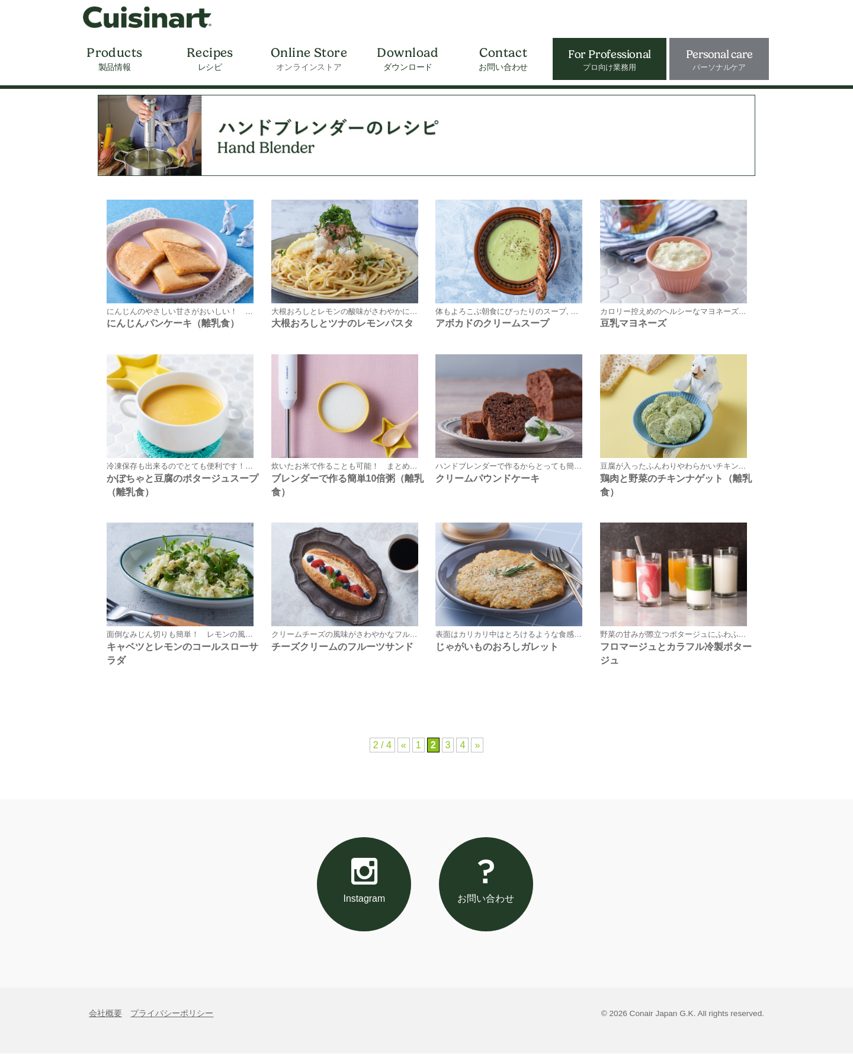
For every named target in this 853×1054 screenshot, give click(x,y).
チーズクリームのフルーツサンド (342, 647)
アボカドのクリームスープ (492, 323)
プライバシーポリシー (171, 1014)
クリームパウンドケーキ (487, 478)
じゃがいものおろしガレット (497, 647)
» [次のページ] (477, 745)
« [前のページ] (403, 745)
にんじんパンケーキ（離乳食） (173, 323)
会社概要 (105, 1014)
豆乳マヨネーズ (633, 323)
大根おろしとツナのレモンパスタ (342, 323)
